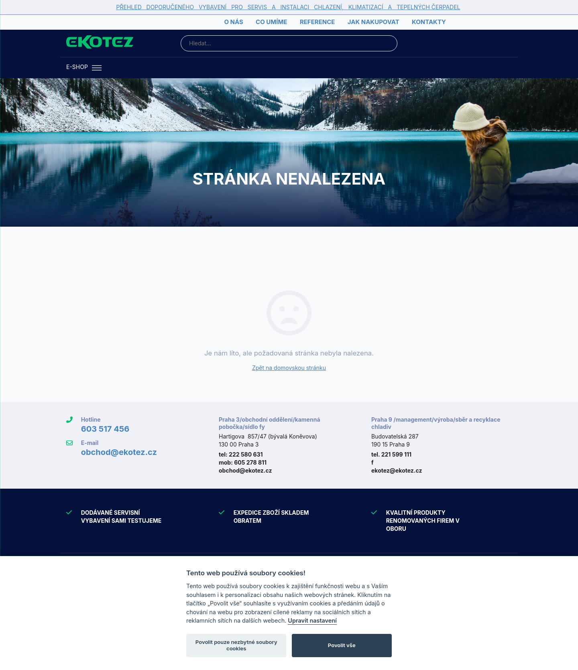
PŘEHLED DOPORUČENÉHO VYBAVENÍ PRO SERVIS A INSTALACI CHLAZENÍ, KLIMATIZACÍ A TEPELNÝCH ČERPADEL (288, 7)
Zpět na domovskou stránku (289, 367)
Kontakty (429, 22)
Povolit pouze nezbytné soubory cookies (236, 645)
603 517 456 (105, 429)
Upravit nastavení (312, 620)
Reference (317, 22)
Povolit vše (342, 645)
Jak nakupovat (373, 22)
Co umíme (271, 22)
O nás (233, 22)
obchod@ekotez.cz (119, 452)
